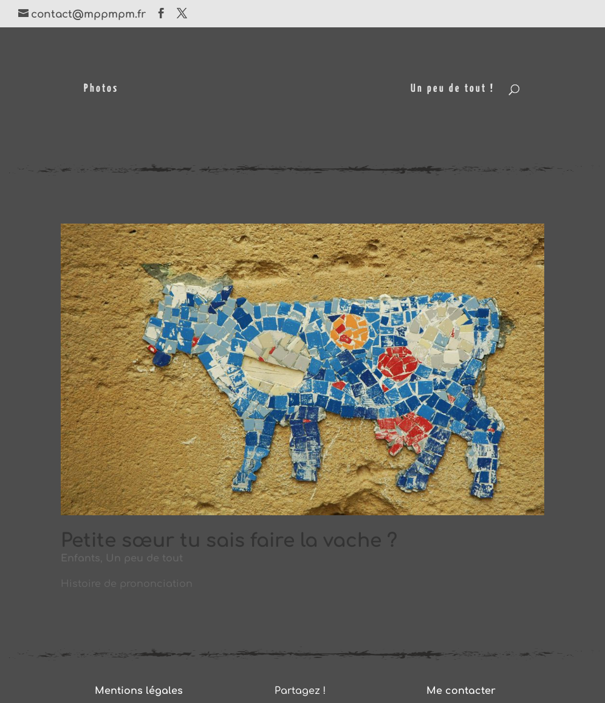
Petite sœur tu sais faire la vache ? (229, 540)
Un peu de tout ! (452, 89)
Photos (101, 89)
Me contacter (461, 690)
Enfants (80, 558)
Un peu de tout (144, 558)
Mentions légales (139, 690)
